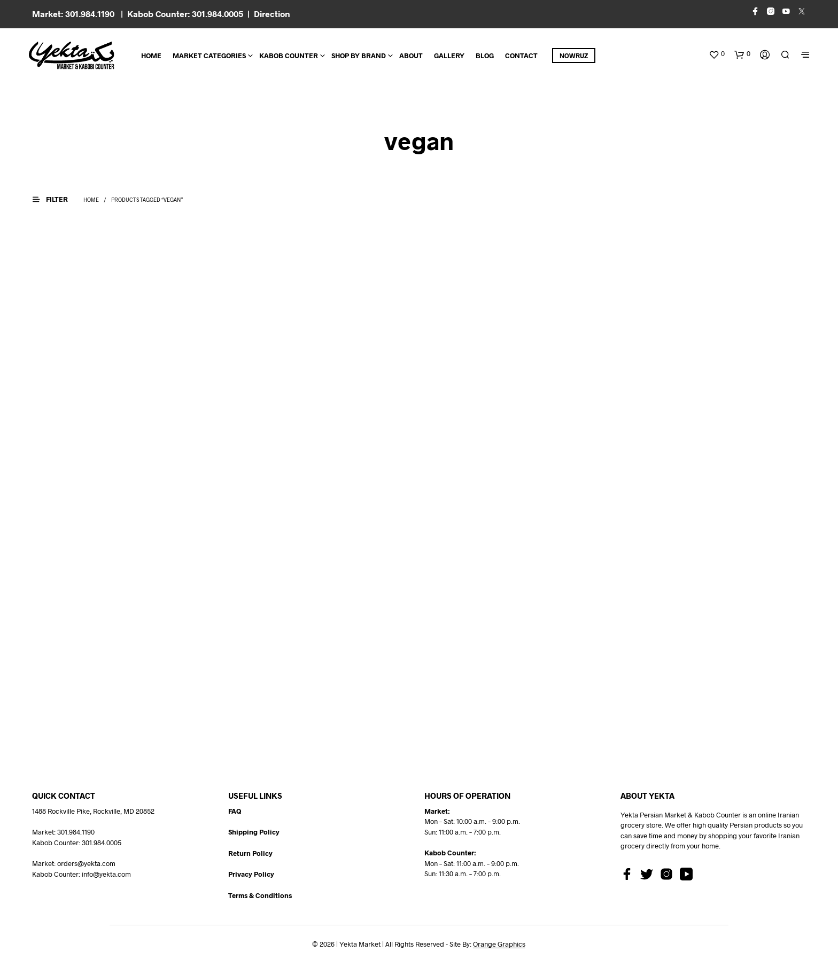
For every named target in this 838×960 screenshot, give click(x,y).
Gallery (449, 55)
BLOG (485, 55)
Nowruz (574, 55)
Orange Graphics (499, 944)
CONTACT (521, 55)
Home (151, 55)
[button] (717, 54)
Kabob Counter (288, 55)
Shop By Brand (358, 55)
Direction (272, 14)
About (411, 55)
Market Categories (209, 55)
